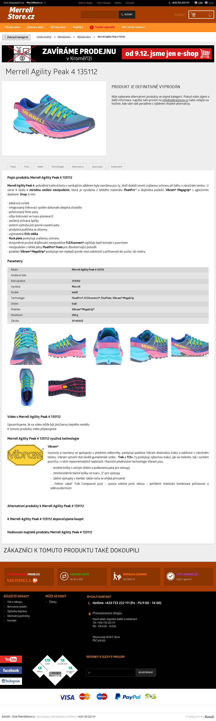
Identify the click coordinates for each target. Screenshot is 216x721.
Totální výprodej (105, 27)
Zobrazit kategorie (17, 37)
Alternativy (78, 167)
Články (118, 3)
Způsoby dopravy (17, 611)
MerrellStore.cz (35, 3)
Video (40, 167)
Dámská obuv (35, 27)
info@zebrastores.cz (175, 100)
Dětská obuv (58, 27)
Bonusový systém (17, 607)
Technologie (57, 167)
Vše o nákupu (104, 3)
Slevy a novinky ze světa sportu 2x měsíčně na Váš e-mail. (117, 664)
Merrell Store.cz (21, 14)
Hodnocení (116, 167)
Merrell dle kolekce (133, 27)
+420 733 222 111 (180, 3)
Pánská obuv (12, 27)
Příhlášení (179, 14)
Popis (13, 167)
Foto (26, 167)
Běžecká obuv (84, 37)
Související (97, 167)
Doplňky (78, 27)
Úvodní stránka (44, 37)
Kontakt (130, 3)
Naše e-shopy (85, 3)
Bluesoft (209, 717)
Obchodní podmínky (18, 616)
